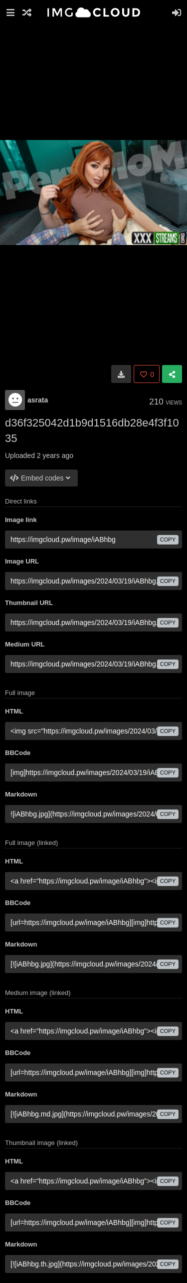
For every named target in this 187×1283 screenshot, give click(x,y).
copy (168, 539)
